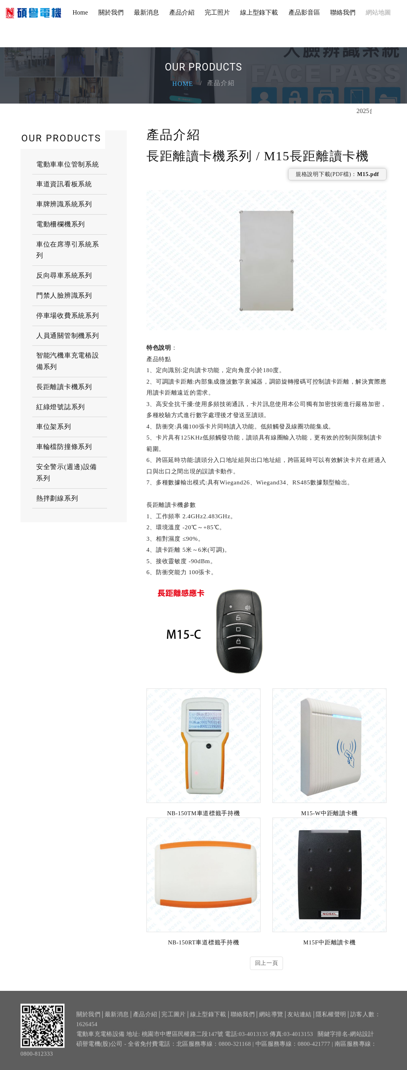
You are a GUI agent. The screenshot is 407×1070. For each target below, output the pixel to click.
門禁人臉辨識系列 (64, 295)
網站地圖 (378, 12)
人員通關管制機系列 (67, 335)
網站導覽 (271, 1018)
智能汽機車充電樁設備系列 (67, 360)
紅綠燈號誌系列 (60, 406)
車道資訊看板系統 (64, 183)
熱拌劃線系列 (57, 498)
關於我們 (111, 12)
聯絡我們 (342, 12)
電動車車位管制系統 (67, 164)
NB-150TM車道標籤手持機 (203, 813)
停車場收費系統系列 (67, 315)
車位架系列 (53, 426)
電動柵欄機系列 (60, 224)
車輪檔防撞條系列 (64, 446)
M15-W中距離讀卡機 (329, 813)
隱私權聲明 (331, 1018)
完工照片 (217, 12)
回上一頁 (266, 963)
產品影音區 (304, 12)
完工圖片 (173, 1018)
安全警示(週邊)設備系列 (66, 472)
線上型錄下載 (259, 12)
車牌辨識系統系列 (64, 204)
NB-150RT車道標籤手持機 (203, 942)
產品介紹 (181, 12)
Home (80, 12)
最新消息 (146, 12)
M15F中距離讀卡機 (329, 942)
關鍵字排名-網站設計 (346, 1038)
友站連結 (299, 1018)
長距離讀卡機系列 (64, 386)
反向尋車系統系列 (64, 275)
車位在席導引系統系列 (67, 249)
